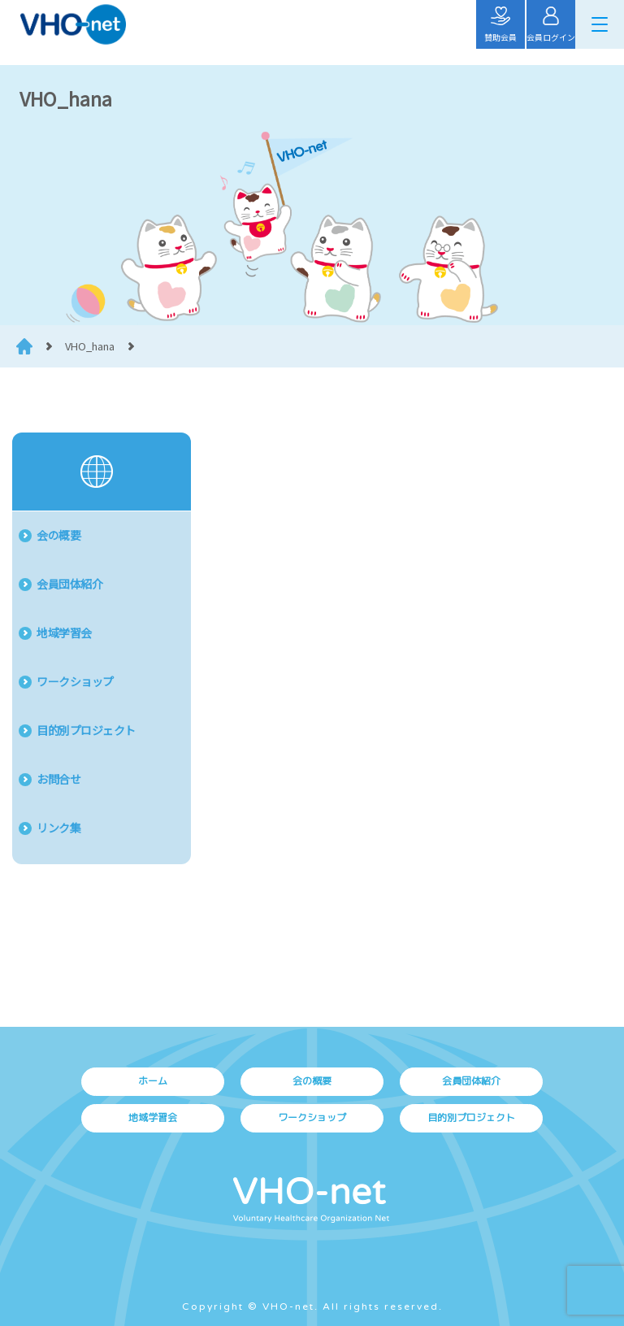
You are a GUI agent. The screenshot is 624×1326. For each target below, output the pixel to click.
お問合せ (58, 779)
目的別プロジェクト (86, 730)
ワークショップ (75, 681)
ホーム (152, 1081)
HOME (24, 346)
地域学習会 (64, 632)
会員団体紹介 (69, 584)
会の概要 (58, 535)
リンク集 (58, 828)
